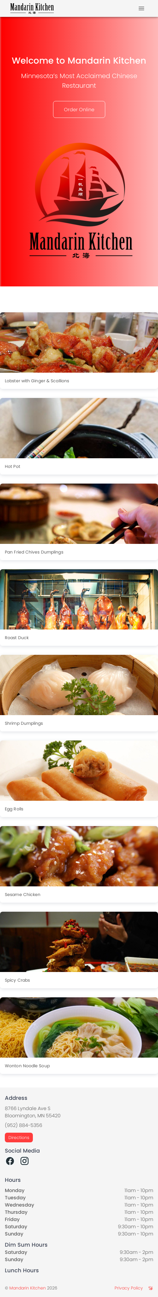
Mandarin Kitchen (27, 1288)
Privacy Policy (129, 1288)
